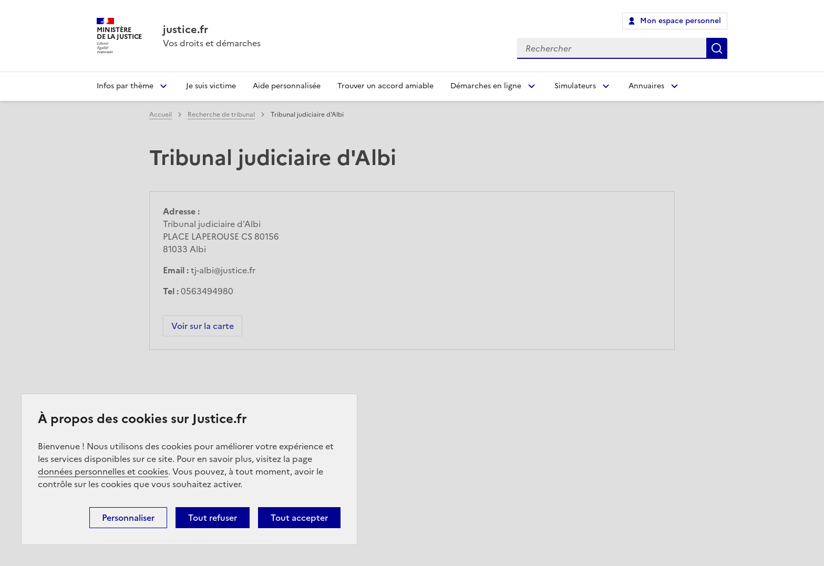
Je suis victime (211, 85)
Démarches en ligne (485, 85)
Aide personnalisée (287, 85)
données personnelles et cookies (103, 471)
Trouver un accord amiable (385, 85)
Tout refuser (212, 517)
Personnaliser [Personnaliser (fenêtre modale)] (128, 517)
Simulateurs (575, 85)
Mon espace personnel (680, 20)
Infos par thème (125, 85)
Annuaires (646, 85)
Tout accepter (299, 517)
